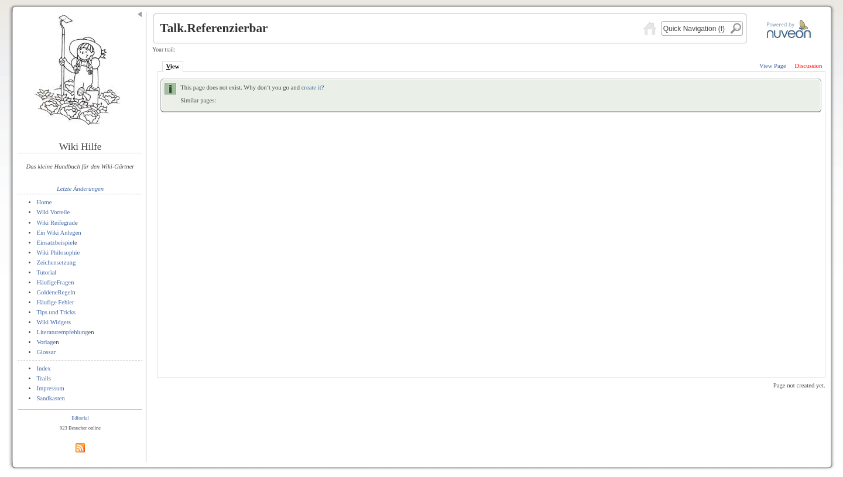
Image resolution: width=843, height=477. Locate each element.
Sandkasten (50, 398)
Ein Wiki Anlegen (58, 232)
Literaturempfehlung (62, 332)
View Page (772, 66)
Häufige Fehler (55, 302)
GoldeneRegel (54, 292)
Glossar (46, 352)
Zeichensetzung (56, 262)
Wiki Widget (52, 322)
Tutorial (46, 272)
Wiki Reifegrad (55, 222)
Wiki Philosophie (58, 252)
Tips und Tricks (56, 312)
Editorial (80, 418)
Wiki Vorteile (53, 212)
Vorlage (46, 342)
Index (43, 368)
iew (173, 66)
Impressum (50, 388)
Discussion (808, 66)
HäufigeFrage (53, 282)
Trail (42, 378)
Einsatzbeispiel (55, 242)
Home (44, 202)
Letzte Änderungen (80, 189)
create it (311, 87)
